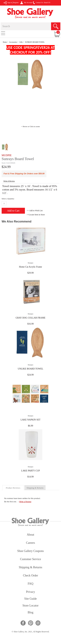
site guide (30, 599)
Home (5, 42)
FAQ (30, 583)
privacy (30, 592)
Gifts (21, 42)
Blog (30, 612)
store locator (30, 605)
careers (30, 543)
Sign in (7, 2)
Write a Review (25, 502)
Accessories (13, 42)
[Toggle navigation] (3, 33)
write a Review (9, 181)
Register (16, 2)
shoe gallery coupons (30, 551)
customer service (30, 559)
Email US (47, 2)
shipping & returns (35, 488)
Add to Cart (13, 210)
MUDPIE (7, 155)
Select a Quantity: (8, 199)
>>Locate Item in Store (36, 214)
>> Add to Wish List (35, 210)
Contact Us (38, 2)
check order (30, 575)
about (30, 534)
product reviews (13, 488)
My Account (26, 2)
